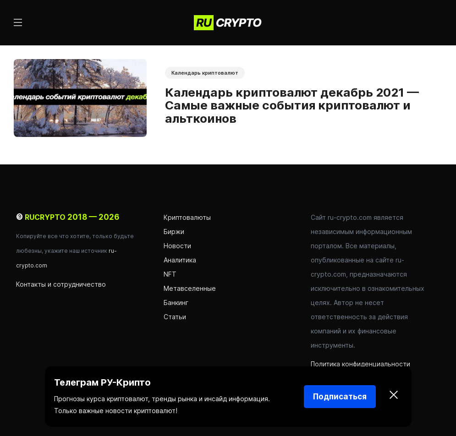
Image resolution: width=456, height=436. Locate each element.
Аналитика (180, 260)
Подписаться (340, 396)
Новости (178, 246)
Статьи (175, 317)
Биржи (174, 231)
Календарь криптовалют (204, 73)
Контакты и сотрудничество (61, 284)
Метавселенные (190, 288)
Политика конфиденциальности (360, 364)
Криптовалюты (187, 217)
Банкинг (176, 302)
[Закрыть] (393, 396)
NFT (170, 274)
